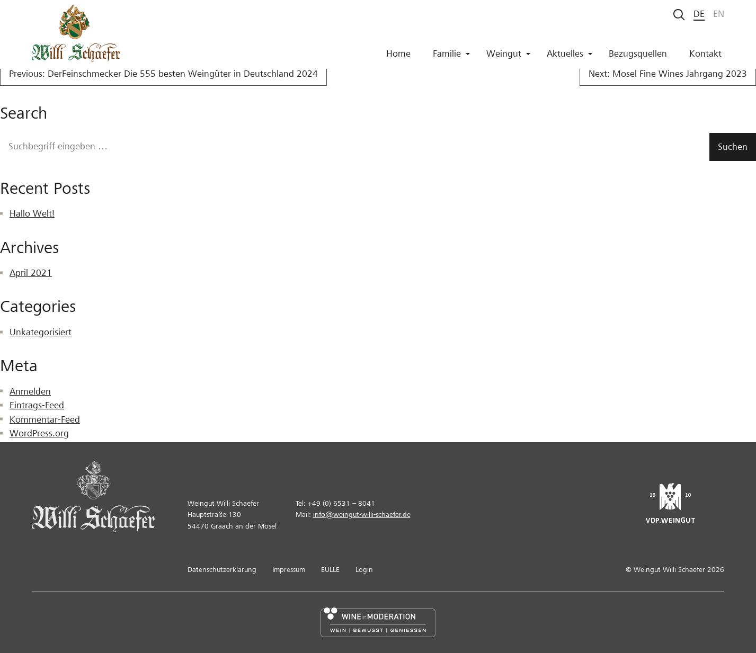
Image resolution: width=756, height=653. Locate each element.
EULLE (330, 569)
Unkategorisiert (41, 332)
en (718, 14)
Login (364, 569)
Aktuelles (569, 57)
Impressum (288, 569)
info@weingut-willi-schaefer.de (362, 514)
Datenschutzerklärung (222, 569)
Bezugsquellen (638, 57)
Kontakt (705, 57)
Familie (451, 57)
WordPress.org (39, 433)
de (699, 14)
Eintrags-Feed (37, 405)
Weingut (508, 57)
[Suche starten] (679, 14)
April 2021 (31, 273)
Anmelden (30, 391)
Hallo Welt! (32, 213)
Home (398, 57)
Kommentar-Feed (45, 419)
